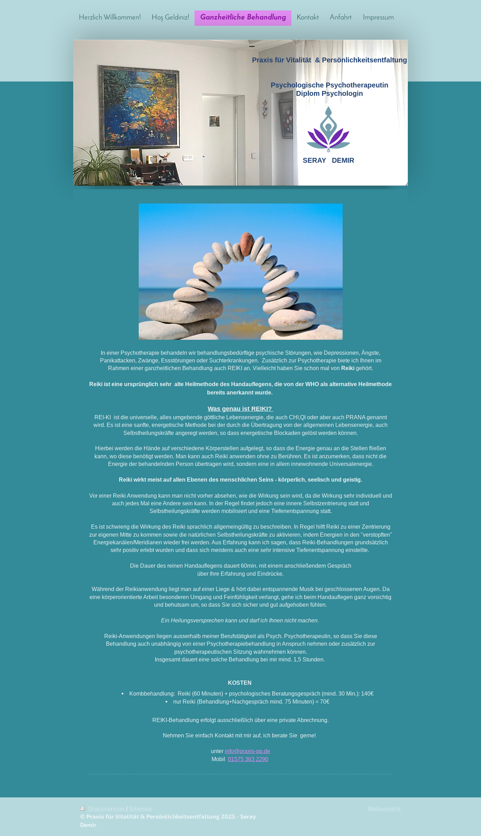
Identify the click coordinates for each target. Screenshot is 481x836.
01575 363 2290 (248, 759)
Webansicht (384, 808)
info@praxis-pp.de (247, 751)
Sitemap (140, 808)
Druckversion (103, 808)
